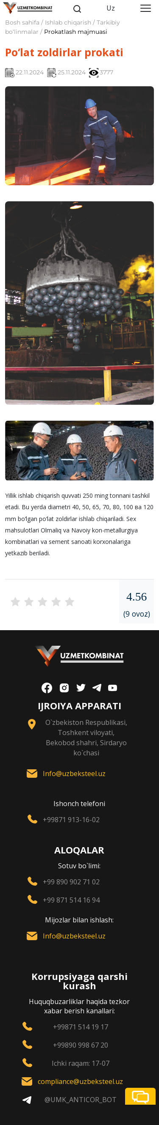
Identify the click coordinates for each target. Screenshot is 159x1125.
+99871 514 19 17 (80, 1027)
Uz (110, 8)
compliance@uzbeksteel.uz (80, 1081)
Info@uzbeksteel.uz (74, 773)
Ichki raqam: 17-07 (80, 1063)
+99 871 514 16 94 (71, 900)
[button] (140, 1096)
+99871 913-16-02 (71, 819)
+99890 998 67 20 (80, 1045)
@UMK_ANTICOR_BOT (81, 1099)
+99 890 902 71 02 (71, 881)
